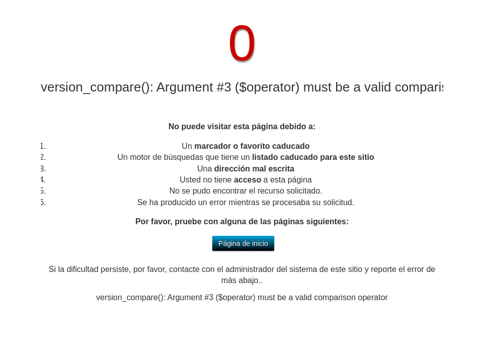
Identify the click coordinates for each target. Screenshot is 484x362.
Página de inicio (243, 243)
